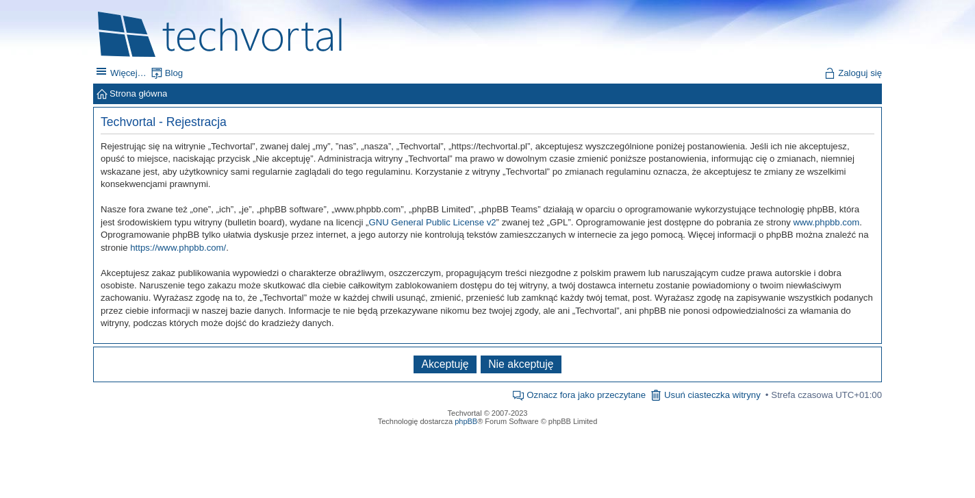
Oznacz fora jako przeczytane (586, 395)
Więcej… (128, 73)
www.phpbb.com (827, 222)
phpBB (466, 421)
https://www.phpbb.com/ (178, 247)
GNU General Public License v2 (432, 222)
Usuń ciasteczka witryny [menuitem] (712, 395)
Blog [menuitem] (174, 73)
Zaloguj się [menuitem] (860, 73)
